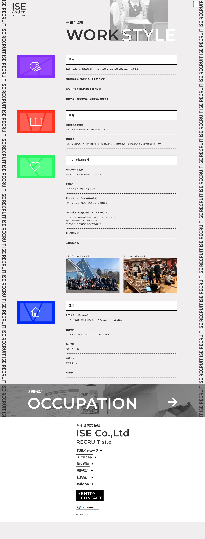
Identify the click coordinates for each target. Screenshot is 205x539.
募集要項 (83, 501)
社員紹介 (83, 494)
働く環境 (83, 480)
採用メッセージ (87, 467)
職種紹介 (83, 487)
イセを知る (84, 474)
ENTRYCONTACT (90, 512)
